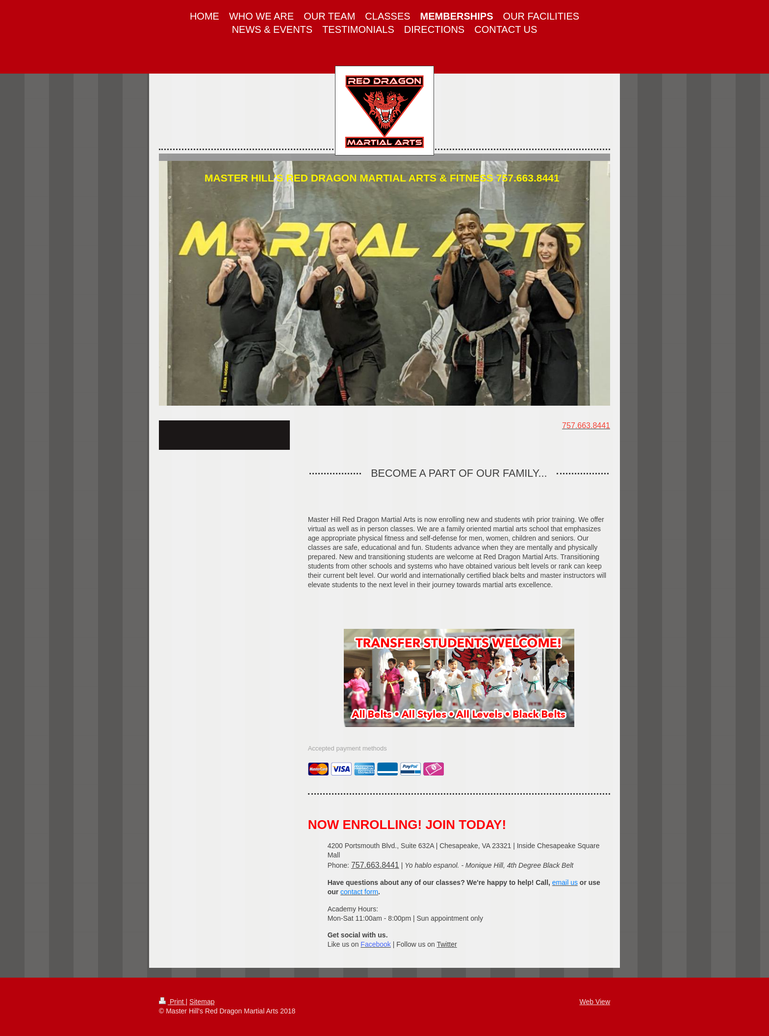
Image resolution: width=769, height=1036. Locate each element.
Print (172, 1002)
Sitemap (201, 1002)
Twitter (446, 944)
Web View (594, 1002)
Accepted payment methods (347, 748)
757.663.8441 (375, 865)
